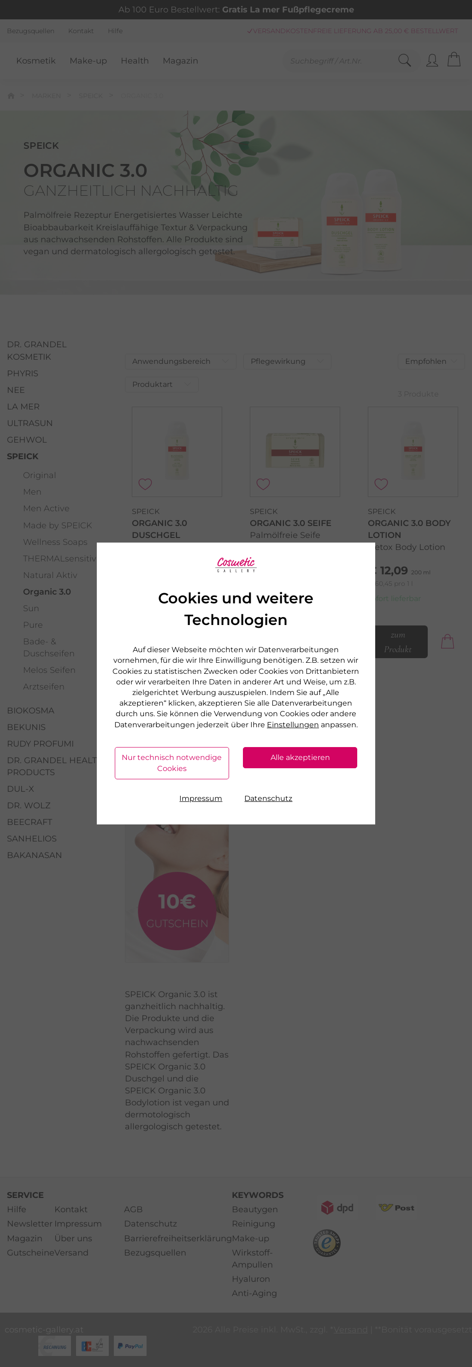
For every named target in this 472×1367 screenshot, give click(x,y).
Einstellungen (293, 724)
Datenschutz (268, 798)
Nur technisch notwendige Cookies (172, 763)
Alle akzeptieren (300, 757)
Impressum (200, 798)
